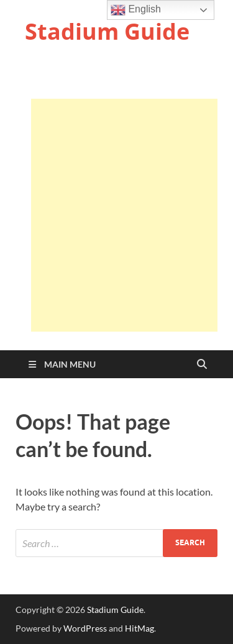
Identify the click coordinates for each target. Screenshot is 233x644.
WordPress (85, 628)
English (136, 9)
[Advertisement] (116, 215)
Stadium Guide (107, 31)
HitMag (139, 628)
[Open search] (202, 364)
